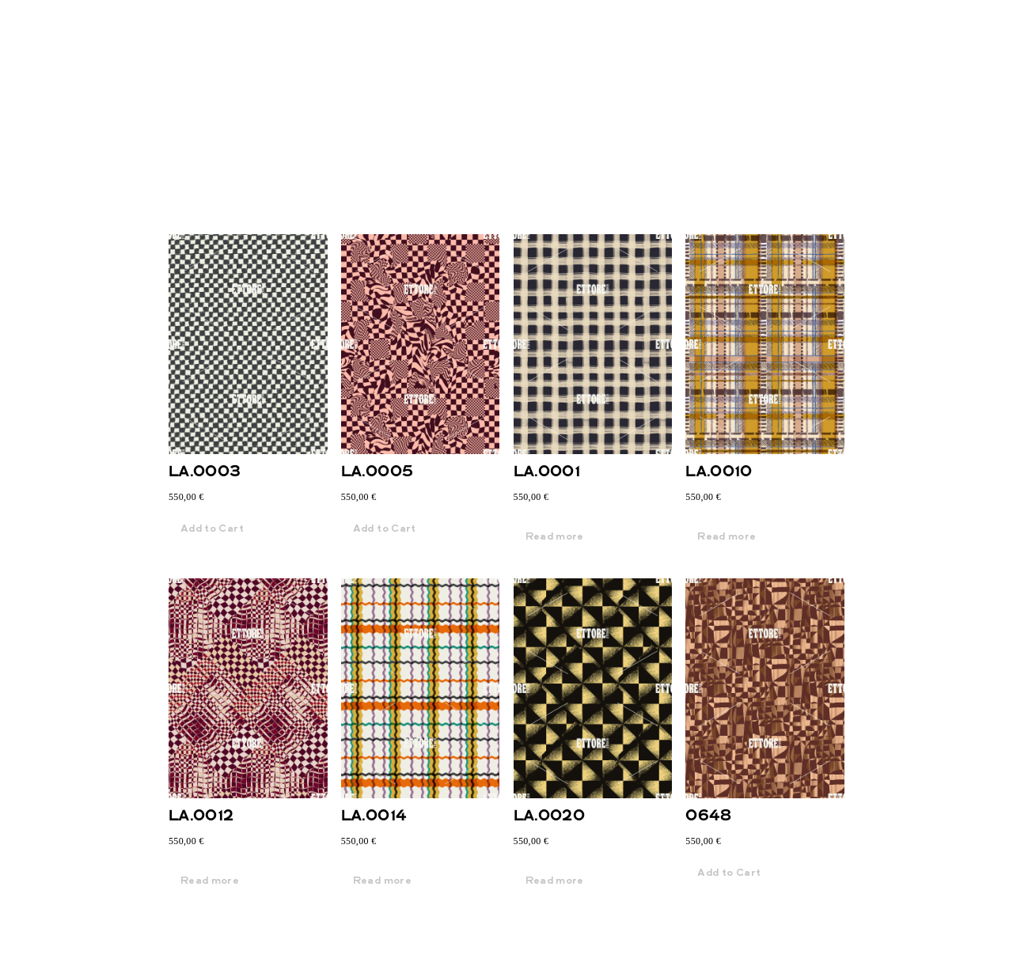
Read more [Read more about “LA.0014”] (382, 881)
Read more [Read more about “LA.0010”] (726, 537)
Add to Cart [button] (212, 529)
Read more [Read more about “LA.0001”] (554, 537)
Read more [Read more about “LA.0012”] (209, 881)
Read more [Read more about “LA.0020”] (554, 881)
